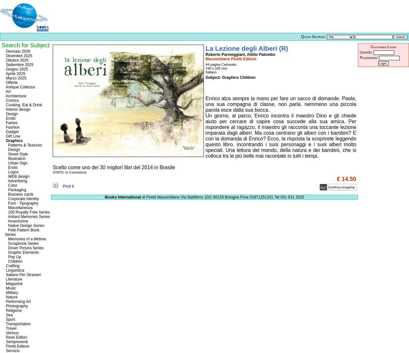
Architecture (16, 96)
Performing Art (18, 301)
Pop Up (13, 257)
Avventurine (16, 221)
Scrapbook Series (22, 243)
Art (8, 91)
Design (11, 114)
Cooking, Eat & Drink (23, 105)
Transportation (18, 324)
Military (11, 292)
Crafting (12, 266)
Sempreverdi (16, 342)
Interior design (17, 109)
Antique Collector (20, 87)
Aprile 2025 (15, 73)
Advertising (16, 181)
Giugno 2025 (16, 69)
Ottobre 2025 (16, 60)
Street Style (16, 154)
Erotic (10, 118)
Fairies (11, 123)
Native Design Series (24, 225)
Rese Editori (16, 337)
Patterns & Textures (23, 145)
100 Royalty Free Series (27, 212)
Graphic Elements (22, 252)
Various (12, 333)
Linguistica (14, 270)
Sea (9, 315)
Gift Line (12, 136)
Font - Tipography (21, 203)
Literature (13, 279)
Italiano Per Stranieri (23, 275)
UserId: (366, 52)
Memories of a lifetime (25, 239)
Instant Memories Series (27, 216)
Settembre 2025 (19, 65)
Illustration (15, 158)
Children (13, 261)
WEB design (17, 176)
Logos (12, 172)
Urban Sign (16, 163)
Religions (13, 310)
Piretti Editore (17, 346)
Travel (10, 328)
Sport (10, 319)
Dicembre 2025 (18, 56)
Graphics (14, 141)
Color (11, 185)
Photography (16, 306)
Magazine (14, 284)
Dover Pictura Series (24, 248)
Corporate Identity (22, 199)
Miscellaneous (19, 208)
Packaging (15, 190)
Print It (63, 186)
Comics (12, 100)
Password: (369, 58)
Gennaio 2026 (17, 51)
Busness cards (19, 194)
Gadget (12, 132)
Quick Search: (313, 36)
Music (10, 288)
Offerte (11, 82)
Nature (11, 297)
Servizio (12, 351)
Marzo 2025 (16, 78)
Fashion (12, 127)
